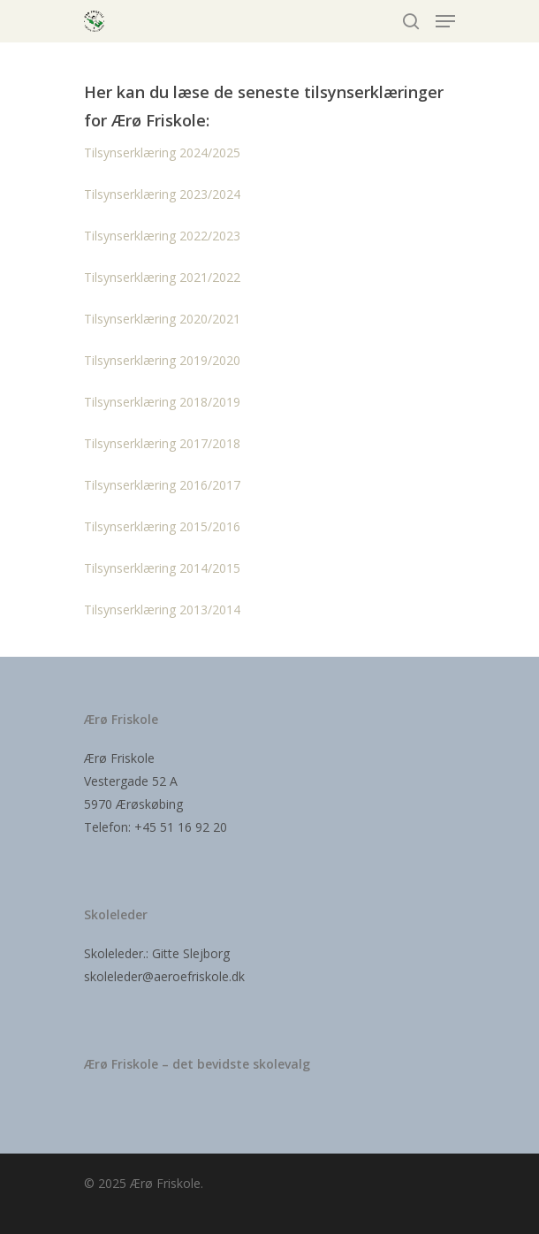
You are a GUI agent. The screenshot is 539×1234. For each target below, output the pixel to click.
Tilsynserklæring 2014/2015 (162, 568)
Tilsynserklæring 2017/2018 (162, 443)
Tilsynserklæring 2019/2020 (162, 360)
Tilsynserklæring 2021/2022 (162, 277)
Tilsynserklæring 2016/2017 (162, 484)
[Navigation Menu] (445, 21)
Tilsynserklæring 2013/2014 (162, 609)
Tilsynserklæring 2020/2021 (162, 318)
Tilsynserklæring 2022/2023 (162, 235)
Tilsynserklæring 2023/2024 (162, 194)
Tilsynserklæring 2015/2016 (162, 526)
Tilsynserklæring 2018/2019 (162, 401)
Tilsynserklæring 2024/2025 (162, 152)
